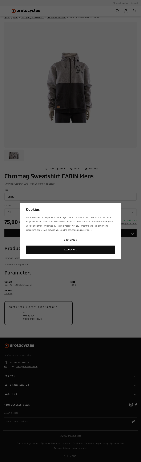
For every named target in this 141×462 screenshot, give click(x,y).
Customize (70, 240)
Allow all (70, 250)
